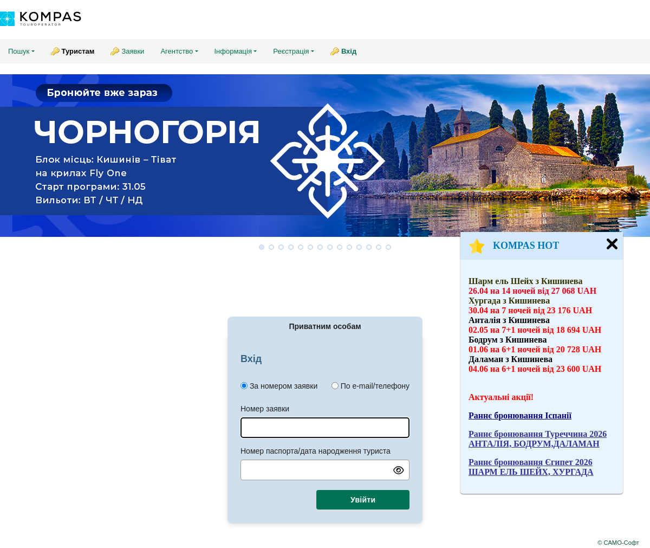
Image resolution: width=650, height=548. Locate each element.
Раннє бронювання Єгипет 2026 (531, 462)
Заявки (132, 51)
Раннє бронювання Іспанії (520, 415)
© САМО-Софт (618, 542)
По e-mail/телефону (375, 386)
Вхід (348, 51)
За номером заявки (283, 386)
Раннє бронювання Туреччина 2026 (538, 434)
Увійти (362, 499)
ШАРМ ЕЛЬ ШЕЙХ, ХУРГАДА (531, 471)
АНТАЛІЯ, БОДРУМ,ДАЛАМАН (534, 443)
